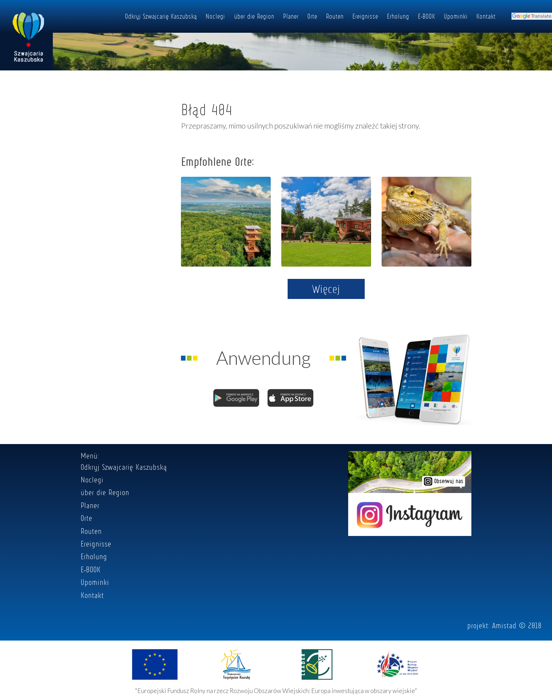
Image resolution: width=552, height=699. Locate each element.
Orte (312, 16)
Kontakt (486, 16)
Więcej (326, 288)
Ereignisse (365, 16)
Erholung (398, 16)
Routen (335, 16)
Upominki (456, 16)
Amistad (504, 625)
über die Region (254, 16)
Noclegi (215, 16)
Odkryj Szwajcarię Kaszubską (161, 16)
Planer (291, 16)
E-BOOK (426, 16)
